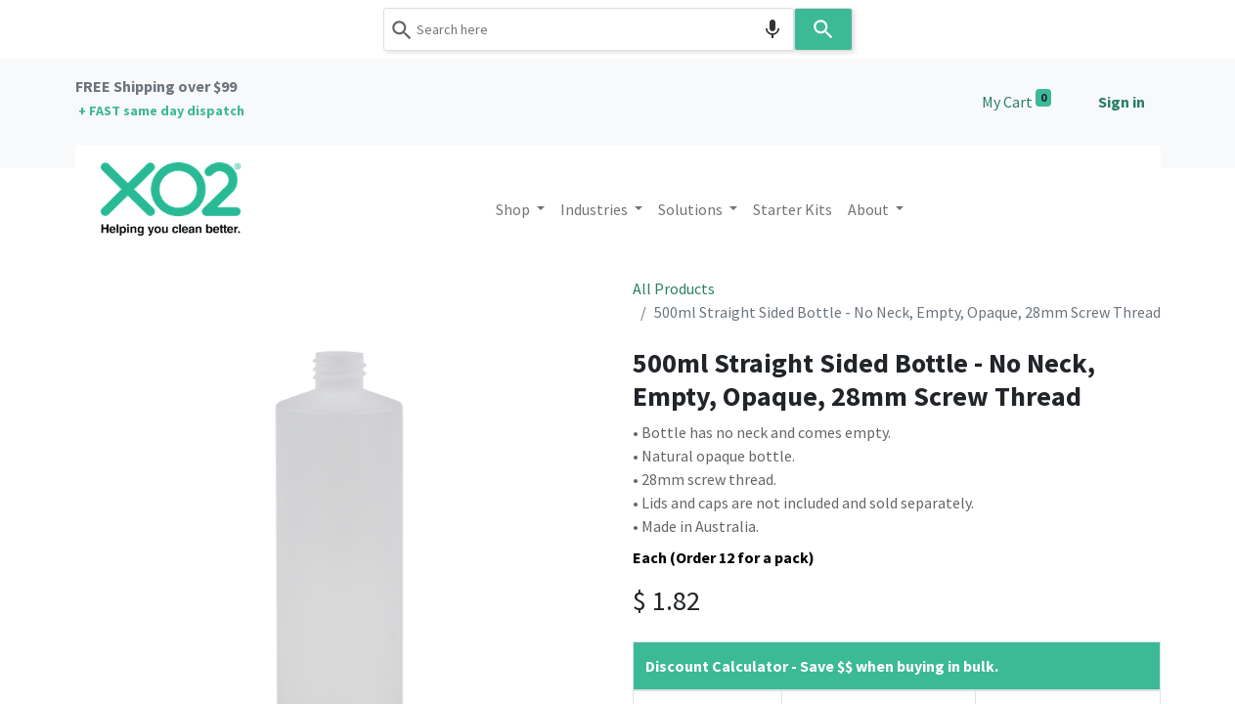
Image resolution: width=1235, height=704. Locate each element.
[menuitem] (792, 209)
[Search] (823, 29)
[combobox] (588, 29)
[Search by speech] (772, 29)
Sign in (1121, 101)
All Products (674, 288)
